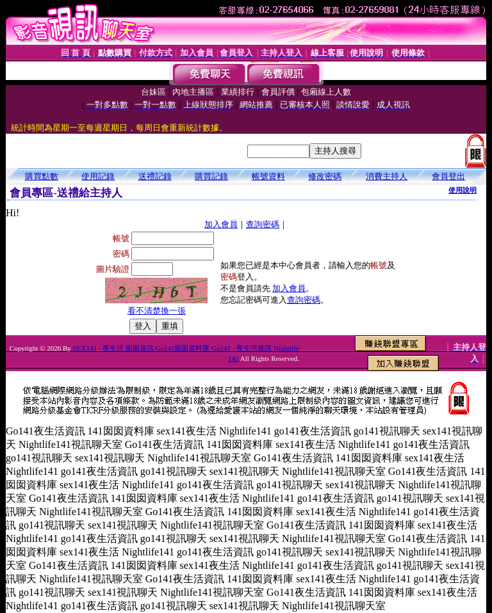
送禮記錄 (155, 176)
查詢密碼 (262, 224)
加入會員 (221, 224)
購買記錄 (211, 176)
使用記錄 (98, 176)
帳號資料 (268, 176)
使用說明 (462, 190)
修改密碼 (324, 176)
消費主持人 (386, 176)
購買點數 (41, 176)
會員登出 (448, 176)
